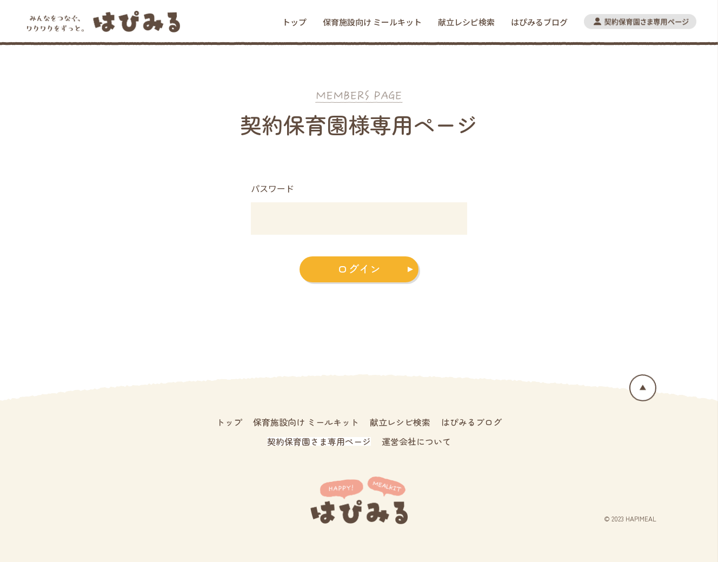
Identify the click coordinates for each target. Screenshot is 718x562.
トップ (294, 22)
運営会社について (416, 441)
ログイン (359, 268)
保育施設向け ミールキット (372, 22)
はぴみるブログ (539, 22)
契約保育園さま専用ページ (319, 441)
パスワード (272, 188)
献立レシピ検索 (466, 22)
